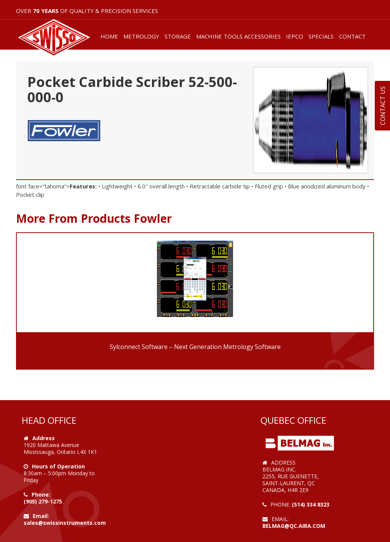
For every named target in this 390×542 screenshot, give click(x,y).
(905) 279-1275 (43, 501)
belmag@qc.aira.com (293, 525)
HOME (109, 36)
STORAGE (178, 36)
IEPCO (294, 36)
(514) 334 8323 (310, 504)
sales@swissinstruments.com (65, 522)
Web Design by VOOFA (292, 532)
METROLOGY (141, 36)
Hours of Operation (58, 466)
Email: (41, 515)
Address (43, 438)
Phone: (41, 494)
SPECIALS (321, 36)
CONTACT (352, 36)
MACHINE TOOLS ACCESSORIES (238, 36)
